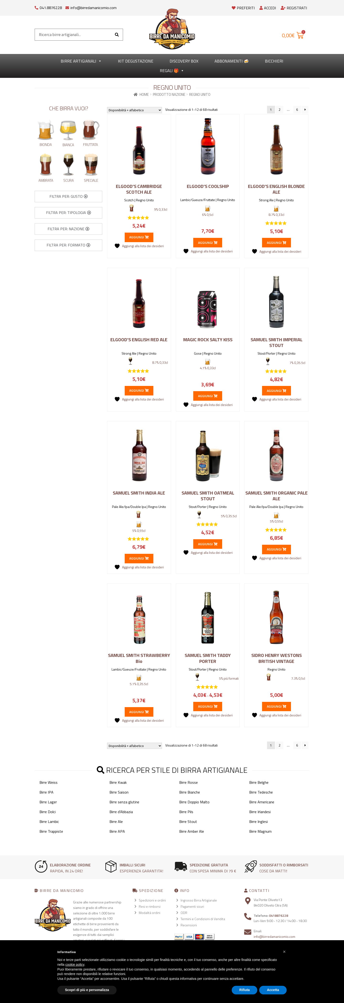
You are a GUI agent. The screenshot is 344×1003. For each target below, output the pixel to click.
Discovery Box (184, 61)
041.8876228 (51, 8)
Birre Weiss (48, 782)
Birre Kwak (118, 782)
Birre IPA (46, 792)
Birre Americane (261, 802)
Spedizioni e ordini (152, 900)
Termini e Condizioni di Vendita (203, 918)
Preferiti (243, 8)
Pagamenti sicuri (192, 906)
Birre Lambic (49, 821)
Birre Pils (186, 812)
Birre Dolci (47, 812)
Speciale (91, 180)
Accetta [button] (273, 990)
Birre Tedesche (261, 792)
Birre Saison (119, 792)
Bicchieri (274, 61)
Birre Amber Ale (191, 831)
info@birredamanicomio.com (93, 8)
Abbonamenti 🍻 (232, 61)
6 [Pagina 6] (297, 109)
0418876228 (278, 915)
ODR (184, 912)
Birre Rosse (188, 782)
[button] (68, 196)
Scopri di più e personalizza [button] (87, 990)
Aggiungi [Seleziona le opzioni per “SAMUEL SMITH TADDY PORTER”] (207, 706)
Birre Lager (48, 802)
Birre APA (117, 831)
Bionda (46, 144)
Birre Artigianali (81, 61)
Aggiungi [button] (139, 237)
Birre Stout (188, 821)
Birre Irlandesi (260, 812)
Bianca (68, 145)
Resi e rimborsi (150, 906)
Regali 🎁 (172, 70)
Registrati (294, 8)
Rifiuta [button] (244, 990)
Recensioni (189, 925)
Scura (68, 180)
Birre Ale (116, 821)
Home (144, 94)
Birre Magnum (260, 831)
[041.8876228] (36, 6)
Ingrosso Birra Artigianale (199, 900)
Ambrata (45, 180)
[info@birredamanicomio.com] (67, 6)
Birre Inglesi (258, 821)
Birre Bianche (189, 792)
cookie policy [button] (74, 964)
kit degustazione (135, 61)
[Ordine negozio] (134, 110)
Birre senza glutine (124, 802)
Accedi (267, 8)
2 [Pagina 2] (279, 109)
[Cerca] (117, 34)
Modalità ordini (149, 912)
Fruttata (90, 144)
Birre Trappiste (51, 831)
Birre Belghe (259, 782)
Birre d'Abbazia (121, 812)
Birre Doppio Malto (194, 802)
